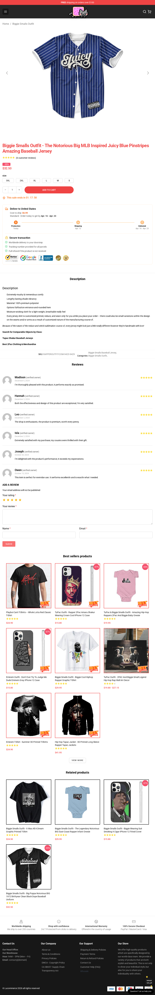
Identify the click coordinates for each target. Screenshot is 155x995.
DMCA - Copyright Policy (53, 962)
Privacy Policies (49, 958)
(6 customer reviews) (26, 158)
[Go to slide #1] (69, 125)
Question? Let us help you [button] (140, 991)
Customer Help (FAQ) (90, 967)
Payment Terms (87, 954)
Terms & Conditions (51, 954)
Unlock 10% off (149, 982)
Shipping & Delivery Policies (93, 950)
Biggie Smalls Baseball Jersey (102, 352)
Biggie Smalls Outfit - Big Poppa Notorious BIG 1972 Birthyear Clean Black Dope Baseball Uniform (28, 896)
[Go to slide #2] (85, 125)
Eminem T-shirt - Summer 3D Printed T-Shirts (27, 742)
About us (46, 950)
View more (77, 760)
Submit (9, 544)
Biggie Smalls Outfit (23, 23)
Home (5, 23)
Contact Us (85, 962)
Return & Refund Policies (92, 958)
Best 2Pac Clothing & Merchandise (19, 344)
